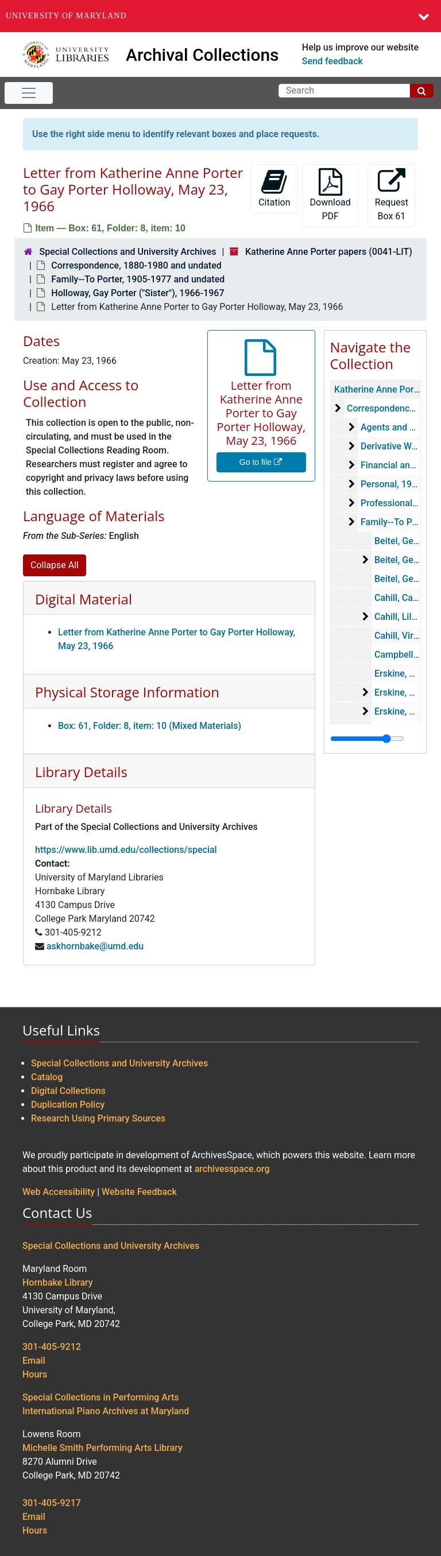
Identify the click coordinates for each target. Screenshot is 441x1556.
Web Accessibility (58, 1191)
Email (33, 1360)
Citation (274, 188)
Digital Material (83, 598)
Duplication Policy (68, 1104)
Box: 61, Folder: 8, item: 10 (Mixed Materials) (149, 725)
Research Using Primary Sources (98, 1118)
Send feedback (332, 61)
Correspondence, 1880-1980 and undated (136, 265)
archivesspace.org (232, 1168)
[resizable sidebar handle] (367, 738)
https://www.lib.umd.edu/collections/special (126, 849)
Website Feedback (139, 1191)
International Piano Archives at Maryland (105, 1411)
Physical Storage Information (127, 691)
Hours (34, 1374)
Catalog (47, 1077)
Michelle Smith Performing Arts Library (102, 1447)
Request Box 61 (391, 195)
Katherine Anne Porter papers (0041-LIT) (328, 251)
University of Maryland (66, 15)
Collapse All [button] (54, 565)
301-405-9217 (51, 1502)
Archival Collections (202, 55)
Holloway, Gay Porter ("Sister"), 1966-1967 (137, 293)
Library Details (81, 771)
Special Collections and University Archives (127, 251)
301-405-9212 (51, 1346)
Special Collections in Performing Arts (100, 1397)
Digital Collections (68, 1090)
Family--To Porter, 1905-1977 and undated (138, 279)
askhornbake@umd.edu (95, 946)
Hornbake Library (57, 1282)
